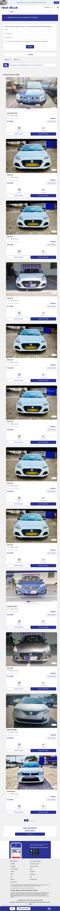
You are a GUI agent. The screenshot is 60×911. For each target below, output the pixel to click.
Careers (13, 872)
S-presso (7, 59)
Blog (31, 869)
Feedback (32, 874)
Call (12, 908)
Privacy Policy (45, 41)
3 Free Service (35, 110)
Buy (11, 877)
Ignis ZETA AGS (12, 113)
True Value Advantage (36, 862)
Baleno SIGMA (12, 730)
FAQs (12, 874)
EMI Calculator (14, 862)
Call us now (30, 835)
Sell (31, 877)
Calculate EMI (51, 121)
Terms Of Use (14, 882)
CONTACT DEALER (18, 134)
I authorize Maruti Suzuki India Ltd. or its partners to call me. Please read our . (27, 41)
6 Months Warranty (28, 604)
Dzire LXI (10, 175)
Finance (12, 879)
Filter (30, 54)
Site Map (13, 864)
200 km (16, 59)
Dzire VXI (10, 669)
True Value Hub (14, 869)
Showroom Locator (35, 864)
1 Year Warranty (27, 110)
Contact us (33, 872)
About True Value (34, 867)
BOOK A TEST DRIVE (43, 134)
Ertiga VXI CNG (12, 607)
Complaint (13, 867)
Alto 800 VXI (11, 792)
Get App (56, 2)
